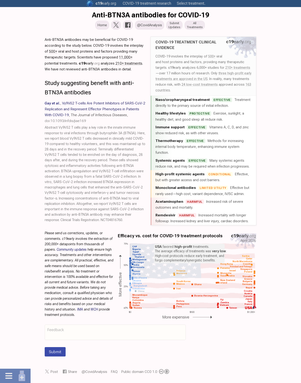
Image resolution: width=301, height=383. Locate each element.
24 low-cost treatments (200, 86)
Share (72, 373)
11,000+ (125, 58)
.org (105, 3)
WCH (94, 311)
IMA (80, 311)
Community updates (72, 251)
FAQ (114, 373)
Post (54, 373)
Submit (55, 353)
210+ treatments (237, 69)
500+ (211, 58)
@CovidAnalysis (94, 373)
